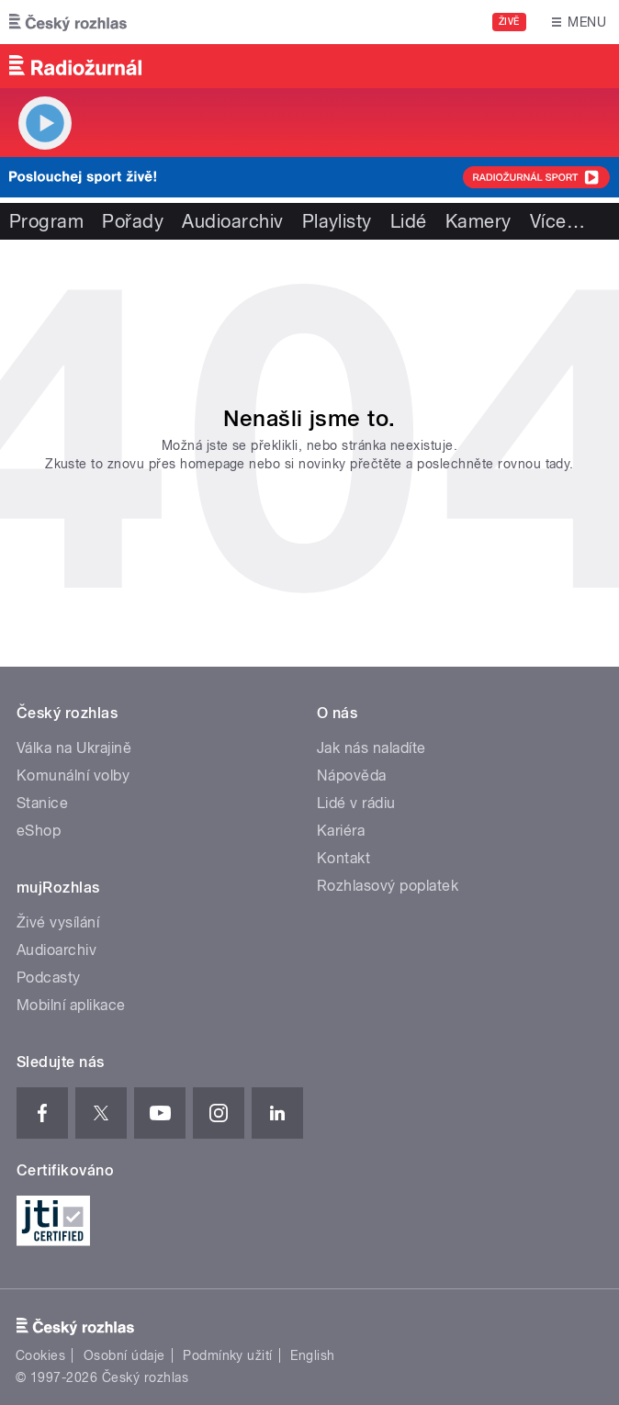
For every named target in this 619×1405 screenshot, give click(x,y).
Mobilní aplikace (71, 1005)
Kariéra (341, 830)
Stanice (42, 803)
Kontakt (343, 858)
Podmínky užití (228, 1355)
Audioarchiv (232, 221)
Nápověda (352, 775)
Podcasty (49, 977)
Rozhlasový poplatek (387, 885)
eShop (39, 830)
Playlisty (337, 221)
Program (46, 221)
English (312, 1355)
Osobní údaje (124, 1355)
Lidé (408, 221)
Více (557, 221)
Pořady (132, 221)
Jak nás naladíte (371, 748)
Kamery (478, 221)
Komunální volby (73, 775)
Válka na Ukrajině (74, 748)
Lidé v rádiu (356, 803)
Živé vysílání (58, 922)
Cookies (40, 1355)
